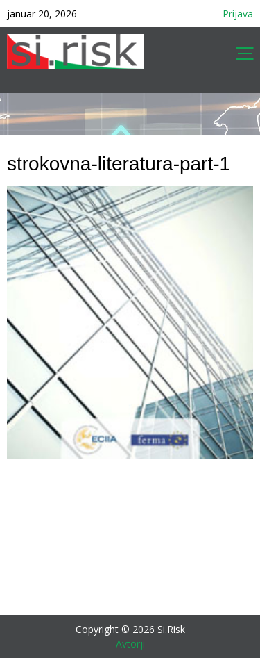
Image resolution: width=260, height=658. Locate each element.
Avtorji (130, 643)
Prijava (238, 13)
